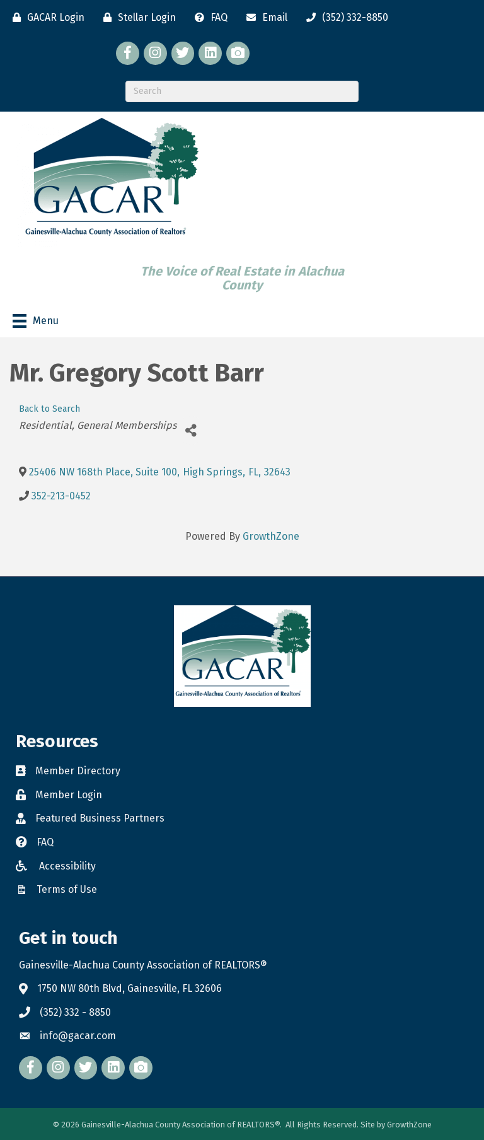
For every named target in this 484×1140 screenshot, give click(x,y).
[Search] (242, 91)
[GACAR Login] (45, 17)
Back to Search (49, 409)
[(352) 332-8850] (344, 17)
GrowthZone (271, 536)
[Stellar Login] (136, 17)
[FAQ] (208, 17)
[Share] (190, 430)
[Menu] (35, 321)
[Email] (263, 17)
